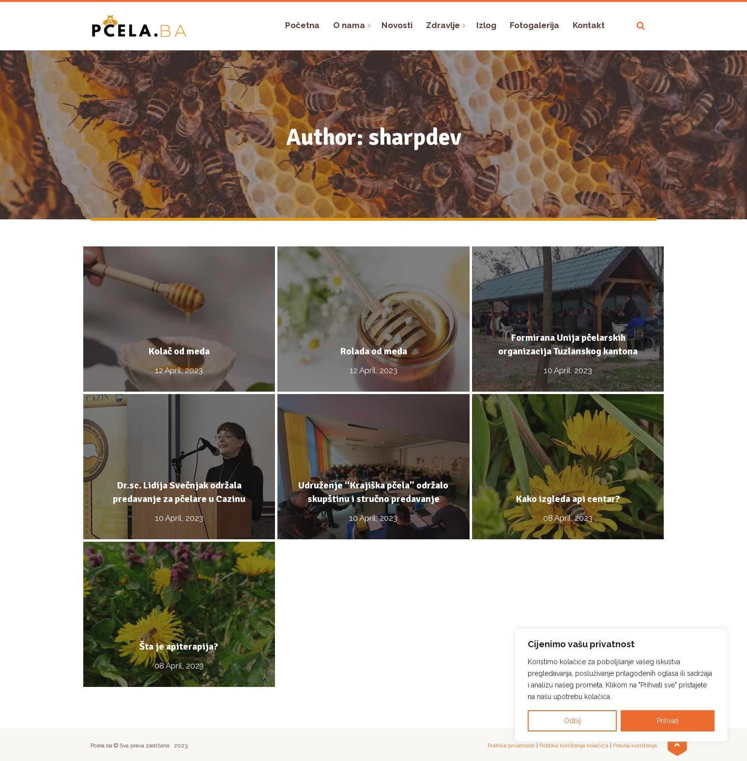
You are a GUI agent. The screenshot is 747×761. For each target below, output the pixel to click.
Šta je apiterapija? (178, 646)
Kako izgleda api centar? (568, 499)
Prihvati (668, 721)
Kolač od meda (179, 351)
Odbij (572, 721)
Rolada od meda (373, 351)
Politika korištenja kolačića (574, 745)
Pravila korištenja (635, 745)
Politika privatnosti (511, 745)
